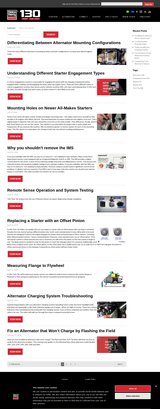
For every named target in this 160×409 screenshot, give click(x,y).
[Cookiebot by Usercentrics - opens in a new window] (16, 404)
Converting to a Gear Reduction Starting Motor (143, 55)
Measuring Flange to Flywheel (35, 265)
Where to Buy (128, 17)
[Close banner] (156, 377)
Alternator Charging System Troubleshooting (50, 296)
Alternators (68, 17)
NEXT (120, 364)
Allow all (133, 379)
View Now (15, 61)
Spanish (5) (137, 81)
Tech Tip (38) (138, 88)
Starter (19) (137, 85)
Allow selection (133, 386)
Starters (53, 17)
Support (96, 17)
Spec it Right (111, 17)
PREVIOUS (15, 364)
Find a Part (145, 17)
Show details (131, 404)
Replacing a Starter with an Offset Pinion (46, 220)
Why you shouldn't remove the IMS (40, 148)
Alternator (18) (138, 75)
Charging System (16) (141, 78)
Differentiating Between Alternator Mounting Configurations (64, 42)
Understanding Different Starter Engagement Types (55, 73)
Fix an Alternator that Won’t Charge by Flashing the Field (61, 331)
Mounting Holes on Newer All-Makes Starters (49, 108)
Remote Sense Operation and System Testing (50, 190)
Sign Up (148, 4)
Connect (83, 17)
